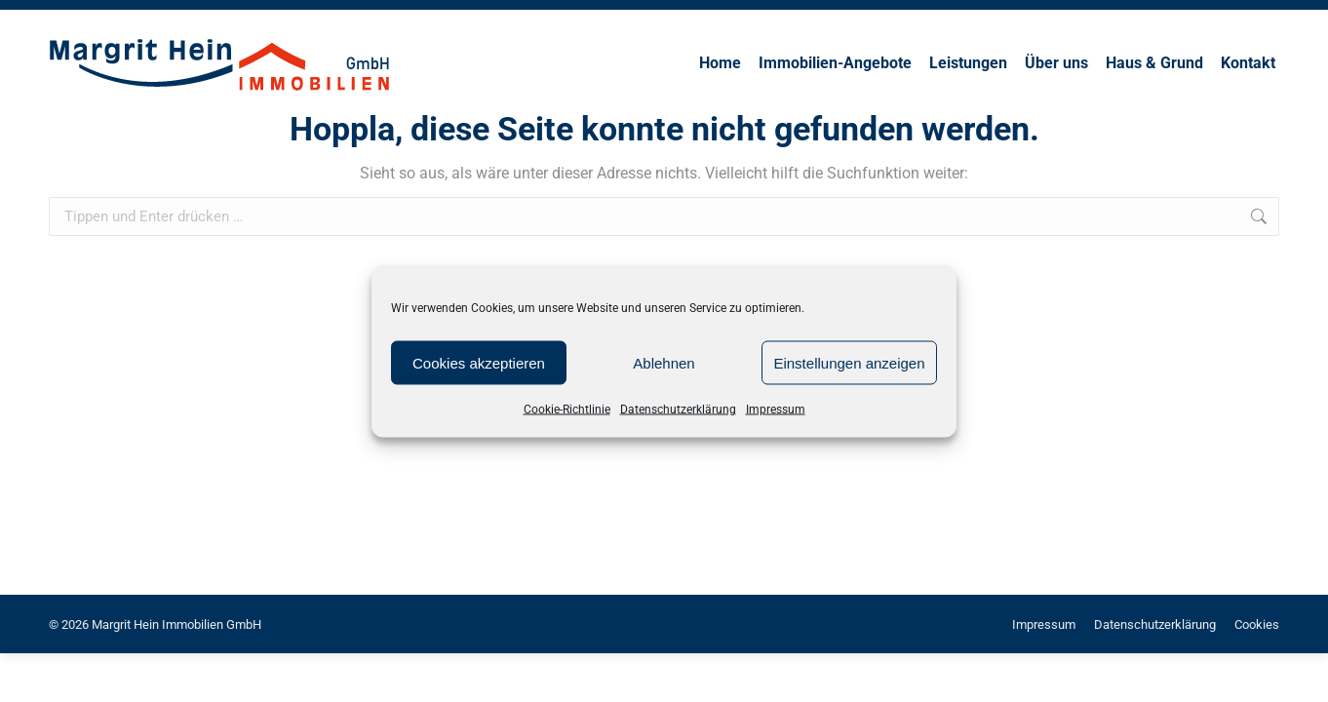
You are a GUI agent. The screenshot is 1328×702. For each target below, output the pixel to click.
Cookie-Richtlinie (567, 409)
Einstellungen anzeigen (848, 362)
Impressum (775, 409)
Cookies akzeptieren (478, 362)
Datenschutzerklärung (678, 409)
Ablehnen (663, 362)
